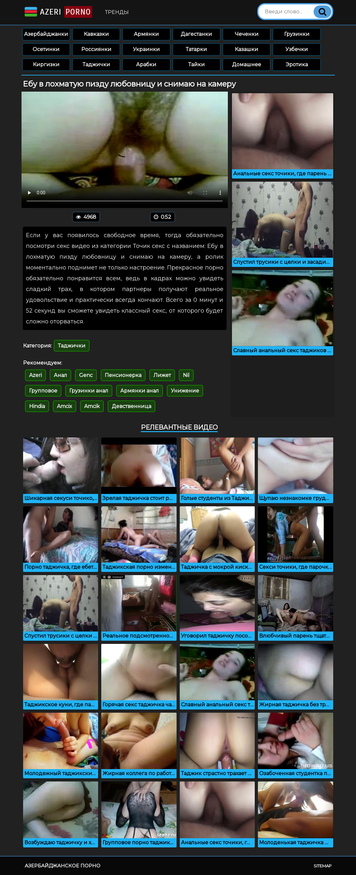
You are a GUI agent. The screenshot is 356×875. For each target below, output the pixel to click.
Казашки (246, 49)
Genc (86, 375)
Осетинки (46, 49)
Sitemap (323, 865)
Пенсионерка (123, 375)
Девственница (131, 406)
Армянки (146, 34)
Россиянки (96, 49)
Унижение (185, 391)
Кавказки (96, 34)
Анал (60, 375)
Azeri (57, 12)
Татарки (196, 49)
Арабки (146, 65)
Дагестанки (196, 34)
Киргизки (46, 65)
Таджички (96, 65)
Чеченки (247, 34)
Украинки (146, 49)
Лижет (162, 375)
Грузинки (296, 34)
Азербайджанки (46, 34)
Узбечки (296, 49)
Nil (186, 375)
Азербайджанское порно (62, 866)
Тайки (196, 65)
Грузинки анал (88, 391)
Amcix (64, 406)
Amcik (92, 406)
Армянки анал (139, 391)
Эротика (297, 65)
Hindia (37, 406)
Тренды (117, 12)
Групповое (43, 391)
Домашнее (246, 65)
